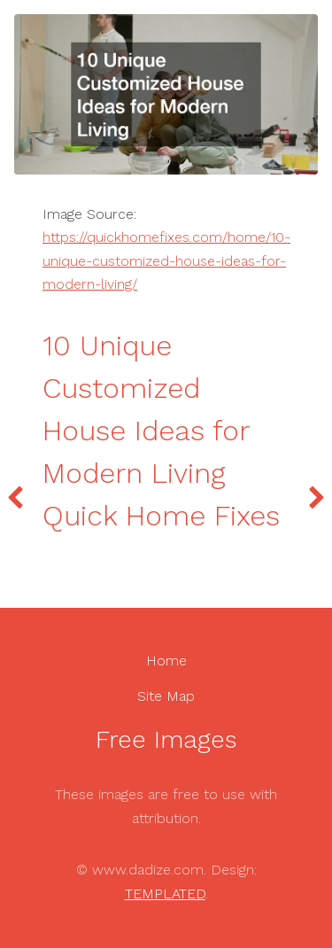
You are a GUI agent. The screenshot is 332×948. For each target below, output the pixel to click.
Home (166, 660)
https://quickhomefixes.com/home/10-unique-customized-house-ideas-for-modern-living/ (166, 260)
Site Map (166, 696)
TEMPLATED (165, 893)
